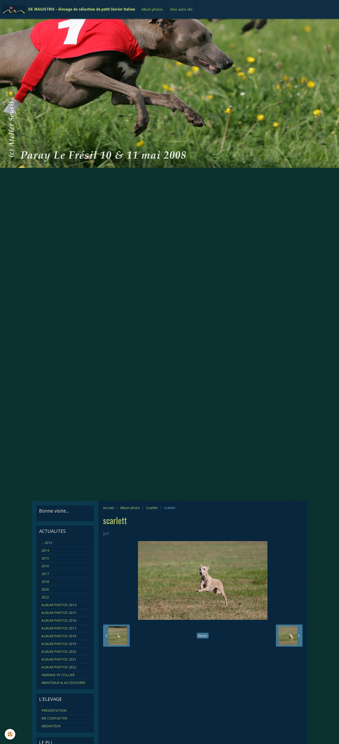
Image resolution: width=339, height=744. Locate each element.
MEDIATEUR (51, 726)
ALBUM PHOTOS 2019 (58, 643)
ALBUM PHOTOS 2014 (58, 605)
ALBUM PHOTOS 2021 (58, 659)
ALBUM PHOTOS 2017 (58, 628)
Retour (202, 635)
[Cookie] (10, 734)
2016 (45, 566)
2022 (45, 597)
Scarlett (152, 508)
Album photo (130, 508)
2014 (45, 550)
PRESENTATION (53, 710)
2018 (45, 581)
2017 (45, 573)
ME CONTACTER (54, 718)
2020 (45, 589)
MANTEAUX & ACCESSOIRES (63, 682)
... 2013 (46, 542)
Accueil (108, 508)
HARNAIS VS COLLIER (58, 675)
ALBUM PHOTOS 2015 (58, 612)
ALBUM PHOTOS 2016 (58, 620)
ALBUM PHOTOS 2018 (58, 636)
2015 (45, 558)
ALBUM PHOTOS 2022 (58, 667)
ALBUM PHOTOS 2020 (58, 651)
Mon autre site (181, 9)
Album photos (152, 9)
